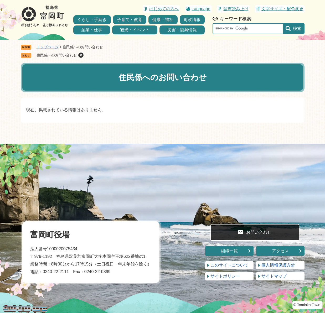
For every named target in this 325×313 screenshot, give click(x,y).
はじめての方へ (164, 9)
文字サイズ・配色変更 (282, 9)
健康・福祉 (162, 19)
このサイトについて (229, 265)
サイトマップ (274, 276)
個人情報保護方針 (278, 265)
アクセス (280, 251)
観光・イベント (134, 30)
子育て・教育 (129, 19)
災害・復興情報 (182, 30)
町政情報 (192, 19)
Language (201, 9)
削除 (81, 55)
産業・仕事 (91, 30)
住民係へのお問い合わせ (57, 55)
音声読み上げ (236, 9)
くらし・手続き (92, 19)
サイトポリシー (225, 276)
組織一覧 (229, 251)
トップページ (48, 47)
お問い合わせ (258, 232)
